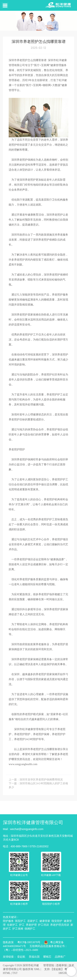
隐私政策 (8, 942)
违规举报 (61, 965)
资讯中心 (52, 26)
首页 (40, 26)
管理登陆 (48, 965)
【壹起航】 (57, 969)
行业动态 (67, 26)
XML (37, 969)
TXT (15, 973)
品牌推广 (60, 956)
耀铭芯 (47, 956)
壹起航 (21, 956)
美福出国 (34, 956)
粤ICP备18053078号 (29, 942)
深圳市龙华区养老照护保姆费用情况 (41, 779)
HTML (6, 973)
